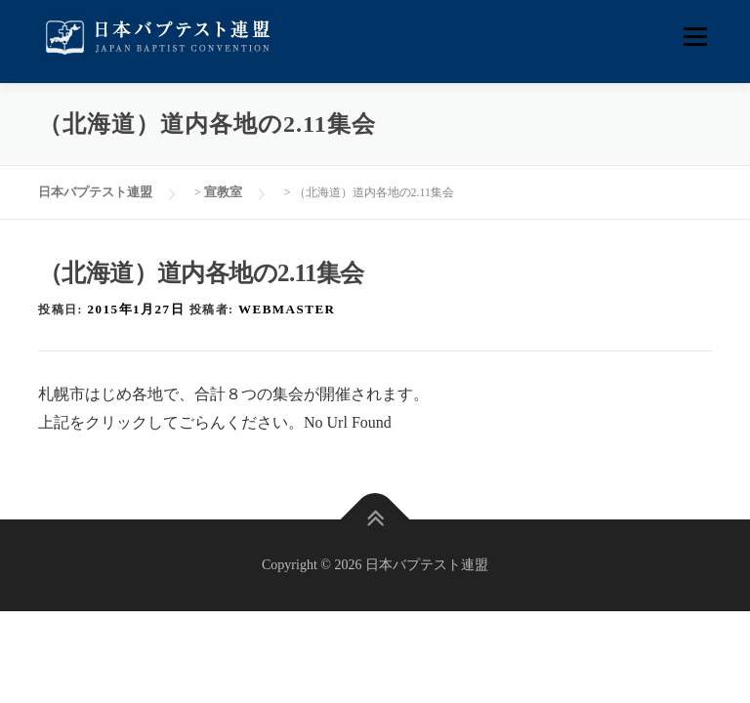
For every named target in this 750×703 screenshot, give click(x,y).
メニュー (695, 36)
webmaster (286, 309)
